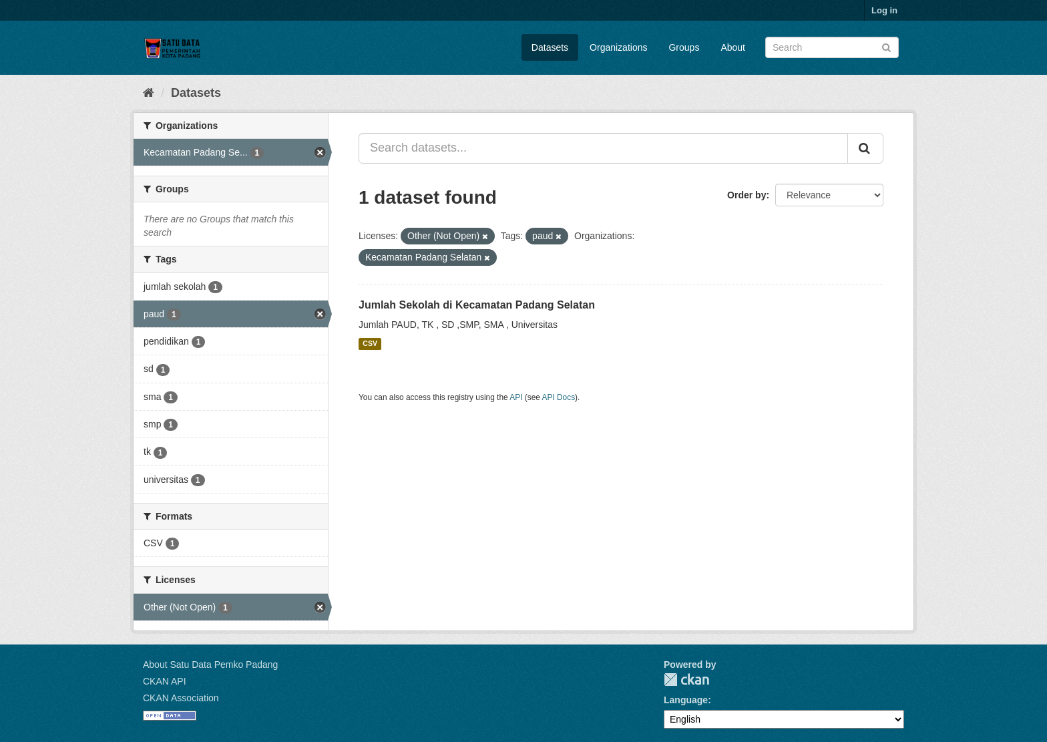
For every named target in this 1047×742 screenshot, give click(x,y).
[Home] (148, 93)
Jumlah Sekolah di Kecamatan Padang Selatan (477, 305)
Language (686, 700)
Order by (746, 195)
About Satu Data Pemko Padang (210, 664)
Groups (683, 47)
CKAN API (164, 681)
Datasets (550, 47)
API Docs (559, 397)
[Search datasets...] (603, 148)
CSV (370, 344)
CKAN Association (181, 698)
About (732, 47)
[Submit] (886, 46)
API (515, 397)
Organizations (618, 47)
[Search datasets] (832, 47)
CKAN (686, 680)
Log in (884, 10)
